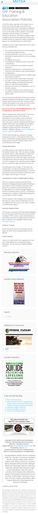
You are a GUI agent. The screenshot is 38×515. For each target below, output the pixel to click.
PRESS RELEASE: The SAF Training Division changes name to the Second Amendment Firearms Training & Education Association (20, 403)
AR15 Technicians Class (14, 400)
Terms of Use (27, 446)
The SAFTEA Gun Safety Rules (16, 411)
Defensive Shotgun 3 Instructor (16, 407)
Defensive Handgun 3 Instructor (16, 409)
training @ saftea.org (8, 221)
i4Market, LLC (23, 448)
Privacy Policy (17, 446)
